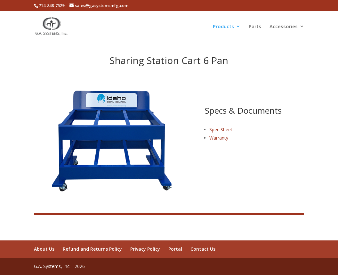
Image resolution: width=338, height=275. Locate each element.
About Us (44, 249)
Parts (255, 26)
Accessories (284, 26)
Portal (175, 249)
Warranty (218, 138)
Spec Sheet (220, 129)
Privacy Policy (145, 249)
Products (223, 26)
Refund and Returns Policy (92, 249)
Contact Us (202, 249)
